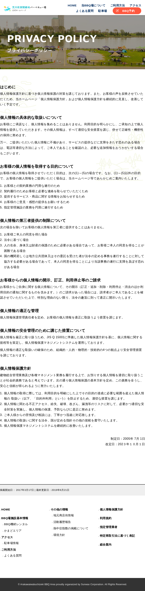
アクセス (135, 5)
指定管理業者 (108, 527)
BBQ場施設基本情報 (14, 518)
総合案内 (106, 544)
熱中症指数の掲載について (71, 528)
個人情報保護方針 (111, 509)
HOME (72, 5)
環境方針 (59, 534)
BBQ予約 (128, 10)
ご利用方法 (117, 5)
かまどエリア (13, 530)
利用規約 (106, 518)
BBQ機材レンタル (16, 524)
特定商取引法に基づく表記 (117, 535)
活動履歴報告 (62, 521)
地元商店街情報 (63, 515)
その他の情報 (59, 509)
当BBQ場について (93, 5)
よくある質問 (84, 10)
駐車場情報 (11, 543)
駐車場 (102, 10)
